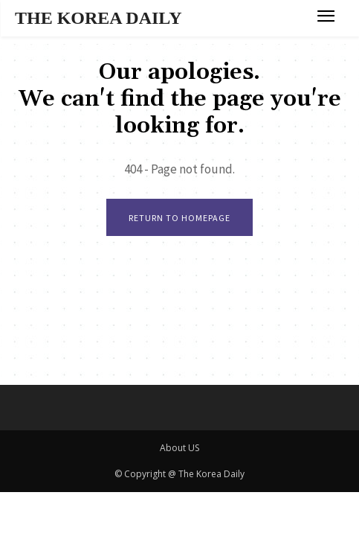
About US (179, 447)
